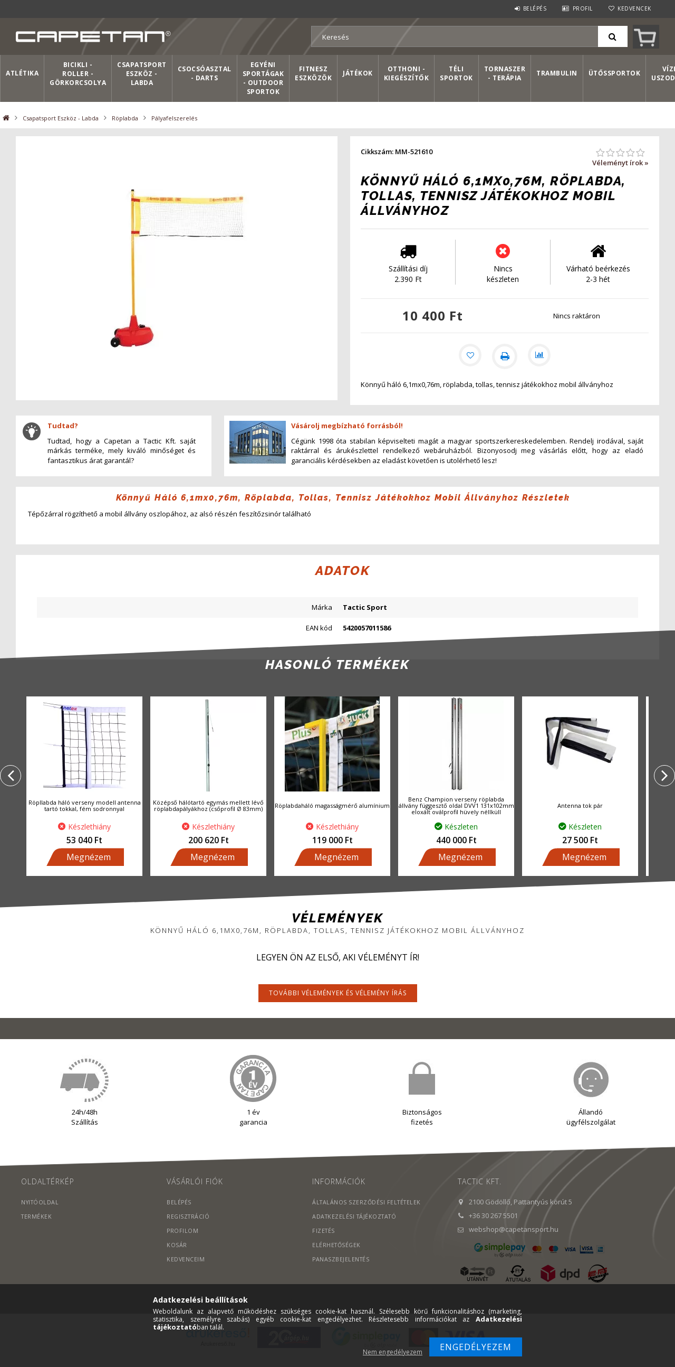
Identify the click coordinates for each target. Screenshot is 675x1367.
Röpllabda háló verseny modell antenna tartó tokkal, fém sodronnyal (84, 816)
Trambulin (556, 73)
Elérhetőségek (337, 1256)
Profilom (183, 1242)
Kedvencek (634, 8)
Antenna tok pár (580, 817)
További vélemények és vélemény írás (338, 1004)
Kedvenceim (186, 1270)
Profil (583, 8)
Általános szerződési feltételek (368, 1213)
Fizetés (324, 1242)
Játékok (358, 73)
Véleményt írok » (620, 162)
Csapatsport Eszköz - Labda (142, 73)
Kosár (177, 1256)
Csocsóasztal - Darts (205, 73)
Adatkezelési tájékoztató (356, 1227)
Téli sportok (456, 73)
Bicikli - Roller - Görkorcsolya (78, 73)
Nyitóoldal (41, 1213)
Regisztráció (189, 1227)
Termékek (37, 1227)
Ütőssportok (615, 73)
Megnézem (88, 868)
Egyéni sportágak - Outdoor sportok (263, 78)
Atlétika (22, 73)
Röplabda (125, 118)
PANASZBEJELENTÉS (341, 1270)
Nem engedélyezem (392, 1351)
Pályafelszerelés (174, 118)
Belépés (535, 8)
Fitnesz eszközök (313, 73)
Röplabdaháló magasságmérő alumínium (332, 817)
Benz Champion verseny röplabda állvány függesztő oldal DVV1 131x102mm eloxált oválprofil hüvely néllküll (456, 816)
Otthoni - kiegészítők (406, 73)
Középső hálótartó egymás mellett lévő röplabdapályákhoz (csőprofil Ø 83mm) (208, 816)
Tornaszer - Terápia (505, 73)
